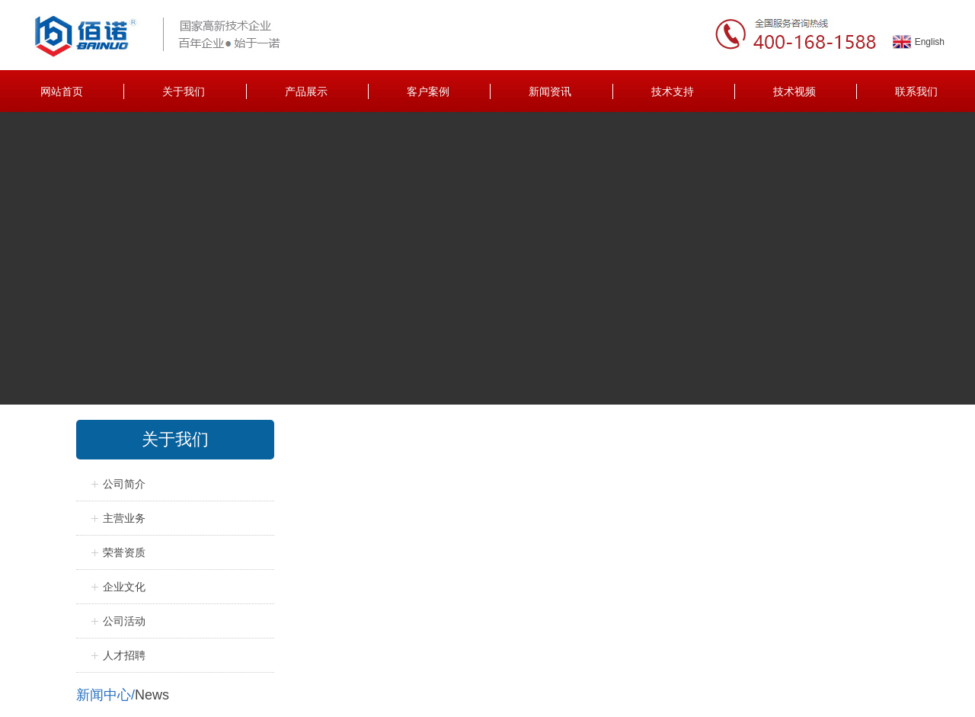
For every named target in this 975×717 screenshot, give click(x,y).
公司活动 (124, 621)
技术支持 (672, 91)
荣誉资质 (124, 552)
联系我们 (916, 91)
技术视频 (794, 91)
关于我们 (183, 91)
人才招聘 (124, 655)
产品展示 (306, 91)
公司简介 (124, 484)
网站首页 (61, 91)
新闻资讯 (550, 91)
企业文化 (124, 587)
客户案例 (428, 91)
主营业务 (124, 518)
